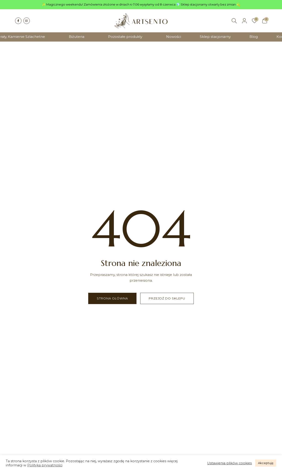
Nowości (173, 36)
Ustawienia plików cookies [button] (229, 463)
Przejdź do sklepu (167, 298)
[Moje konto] (244, 20)
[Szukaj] (234, 20)
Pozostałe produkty (125, 36)
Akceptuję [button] (265, 463)
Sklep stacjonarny (215, 36)
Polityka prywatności (44, 465)
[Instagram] (26, 21)
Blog (253, 36)
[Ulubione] (254, 20)
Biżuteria (76, 36)
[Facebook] (18, 21)
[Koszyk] (264, 20)
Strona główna (112, 298)
